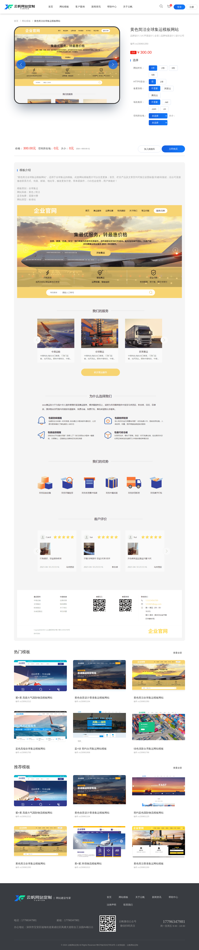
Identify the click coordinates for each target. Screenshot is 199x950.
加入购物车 (149, 149)
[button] (21, 64)
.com (153, 109)
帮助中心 (112, 6)
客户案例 (80, 6)
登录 (179, 7)
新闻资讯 (96, 6)
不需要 (154, 88)
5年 (153, 75)
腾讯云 (154, 95)
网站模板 (64, 6)
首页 (50, 6)
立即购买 (173, 149)
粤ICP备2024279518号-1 (106, 945)
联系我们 (128, 904)
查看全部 (177, 653)
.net (166, 102)
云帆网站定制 (132, 945)
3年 (173, 68)
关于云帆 (127, 6)
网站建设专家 (42, 898)
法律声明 (111, 904)
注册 (192, 7)
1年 (153, 68)
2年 (163, 68)
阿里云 (167, 88)
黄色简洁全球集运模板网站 (154, 29)
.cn (164, 109)
